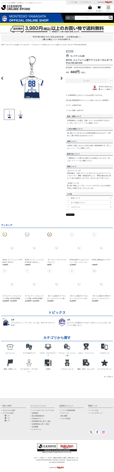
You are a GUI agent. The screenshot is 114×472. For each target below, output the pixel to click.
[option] (32, 78)
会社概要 (35, 427)
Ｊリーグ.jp (73, 2)
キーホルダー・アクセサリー (30, 45)
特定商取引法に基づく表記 (41, 421)
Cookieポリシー (37, 418)
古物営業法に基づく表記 (40, 424)
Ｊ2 (8, 418)
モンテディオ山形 (12, 45)
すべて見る (108, 377)
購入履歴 (64, 416)
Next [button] (62, 78)
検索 (110, 18)
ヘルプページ (81, 123)
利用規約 (35, 413)
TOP (2, 45)
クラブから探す (8, 413)
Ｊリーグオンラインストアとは (43, 410)
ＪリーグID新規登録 (68, 410)
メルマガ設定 (65, 418)
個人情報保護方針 (38, 416)
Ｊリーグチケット (85, 2)
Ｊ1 (8, 415)
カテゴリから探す (9, 410)
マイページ (65, 413)
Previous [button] (2, 78)
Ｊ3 (8, 420)
